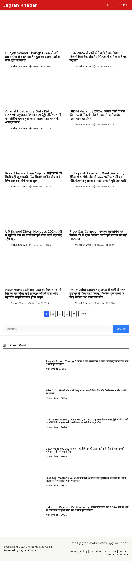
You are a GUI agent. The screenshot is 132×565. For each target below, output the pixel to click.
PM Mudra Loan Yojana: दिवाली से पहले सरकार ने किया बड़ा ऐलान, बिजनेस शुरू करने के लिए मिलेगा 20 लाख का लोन (97, 293)
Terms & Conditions (116, 554)
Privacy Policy (78, 551)
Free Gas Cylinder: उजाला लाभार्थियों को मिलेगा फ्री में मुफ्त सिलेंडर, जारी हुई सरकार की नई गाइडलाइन (97, 235)
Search (121, 328)
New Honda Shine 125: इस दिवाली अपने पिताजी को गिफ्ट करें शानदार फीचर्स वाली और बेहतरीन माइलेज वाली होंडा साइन (33, 293)
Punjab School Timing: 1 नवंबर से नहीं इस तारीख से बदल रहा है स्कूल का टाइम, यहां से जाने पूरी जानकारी (32, 56)
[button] (108, 5)
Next (83, 313)
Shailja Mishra (18, 303)
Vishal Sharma (19, 66)
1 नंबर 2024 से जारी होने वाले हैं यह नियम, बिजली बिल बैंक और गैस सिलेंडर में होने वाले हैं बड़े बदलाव (97, 56)
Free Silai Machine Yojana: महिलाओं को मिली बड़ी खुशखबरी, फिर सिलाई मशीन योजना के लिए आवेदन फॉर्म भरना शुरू (33, 177)
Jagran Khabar (20, 5)
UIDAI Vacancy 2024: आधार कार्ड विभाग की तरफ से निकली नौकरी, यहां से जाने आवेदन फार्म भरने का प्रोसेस (97, 115)
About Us (110, 551)
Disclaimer (96, 551)
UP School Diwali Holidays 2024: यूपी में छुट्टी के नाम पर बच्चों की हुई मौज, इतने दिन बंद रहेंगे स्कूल (33, 235)
